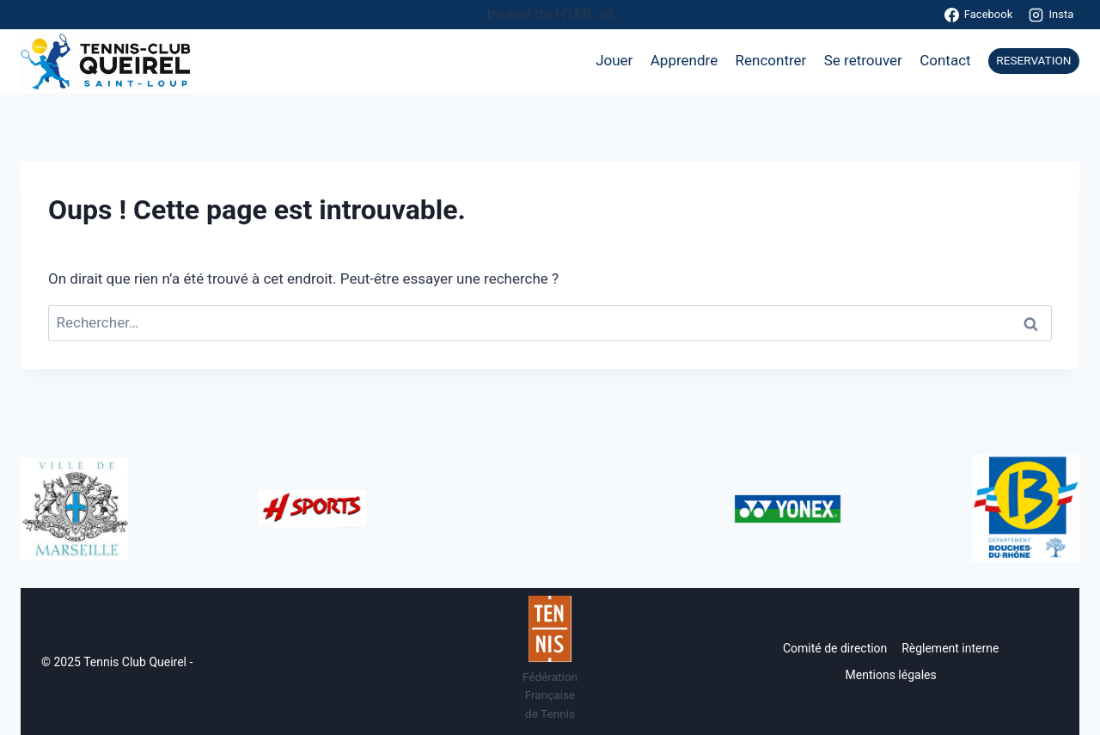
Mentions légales (891, 675)
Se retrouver (863, 60)
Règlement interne (950, 648)
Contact (945, 60)
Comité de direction (835, 648)
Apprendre (684, 60)
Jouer (614, 60)
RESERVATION (1033, 60)
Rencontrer (771, 60)
